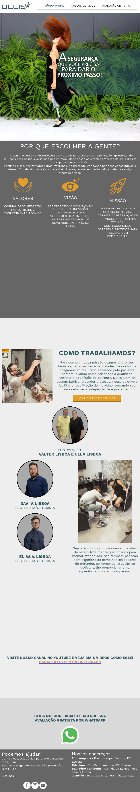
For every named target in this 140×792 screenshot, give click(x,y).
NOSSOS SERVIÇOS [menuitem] (83, 5)
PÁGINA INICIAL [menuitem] (54, 5)
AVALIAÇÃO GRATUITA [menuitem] (116, 5)
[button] (97, 398)
